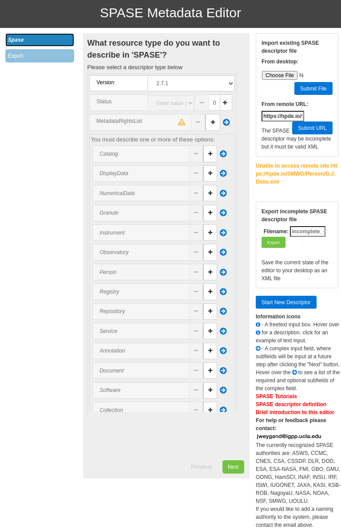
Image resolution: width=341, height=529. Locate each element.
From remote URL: (285, 104)
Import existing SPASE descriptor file (290, 47)
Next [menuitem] (233, 467)
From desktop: (280, 62)
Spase (16, 40)
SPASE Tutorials (276, 396)
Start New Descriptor (286, 302)
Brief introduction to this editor (295, 412)
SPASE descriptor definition (291, 404)
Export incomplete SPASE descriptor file (294, 215)
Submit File (313, 89)
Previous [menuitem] (201, 467)
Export (16, 56)
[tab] (40, 40)
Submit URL (312, 128)
